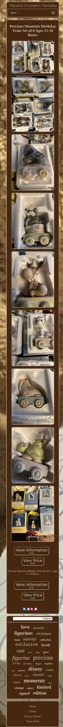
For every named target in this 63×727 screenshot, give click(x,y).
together (49, 663)
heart (30, 652)
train (17, 639)
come (50, 670)
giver (46, 652)
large (37, 652)
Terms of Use (32, 721)
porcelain (38, 628)
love (25, 627)
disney (35, 669)
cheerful (38, 675)
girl (13, 670)
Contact (33, 711)
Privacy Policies (33, 716)
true (16, 663)
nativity (29, 639)
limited (44, 687)
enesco (21, 670)
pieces (18, 675)
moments (34, 680)
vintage (19, 688)
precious (43, 657)
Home (33, 706)
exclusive (26, 644)
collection (45, 639)
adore (30, 688)
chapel (38, 663)
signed (24, 693)
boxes (27, 676)
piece (50, 683)
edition (40, 692)
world (50, 676)
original (16, 682)
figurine (21, 658)
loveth (45, 645)
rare (21, 651)
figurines (23, 633)
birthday (27, 663)
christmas (43, 634)
